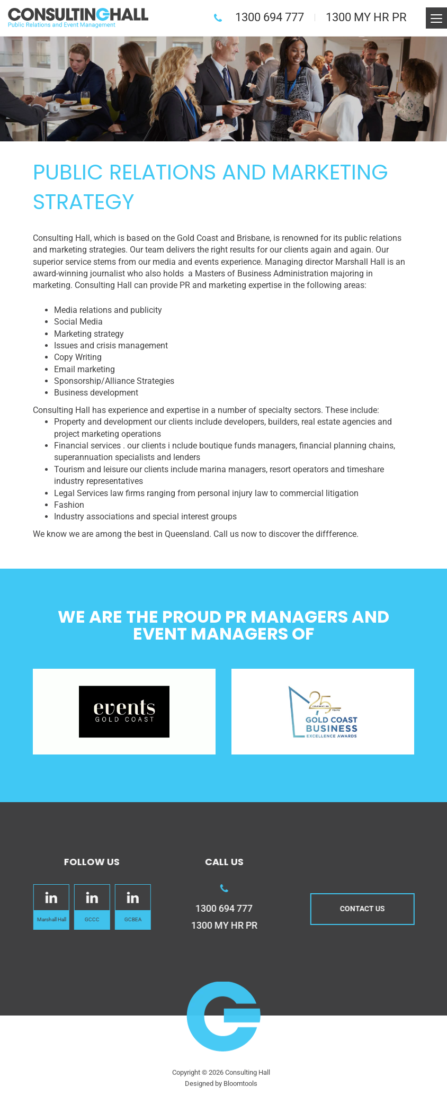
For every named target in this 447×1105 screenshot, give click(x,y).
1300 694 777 (270, 17)
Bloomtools (240, 1088)
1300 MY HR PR (366, 17)
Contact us (367, 908)
